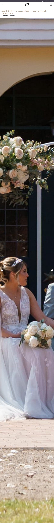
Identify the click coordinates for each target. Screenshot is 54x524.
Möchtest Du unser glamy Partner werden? (43, 1)
